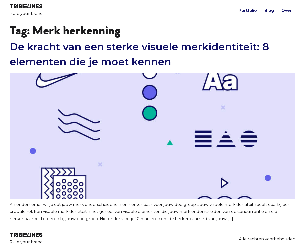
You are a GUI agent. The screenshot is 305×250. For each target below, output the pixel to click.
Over (286, 10)
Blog (269, 10)
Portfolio (248, 10)
